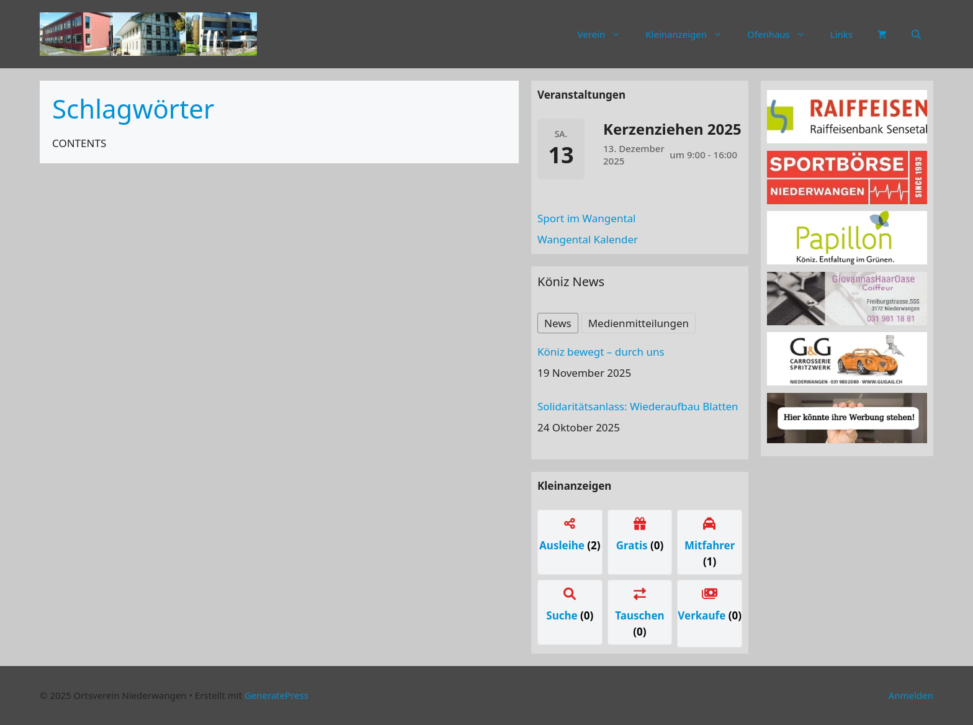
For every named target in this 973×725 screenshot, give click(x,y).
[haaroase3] (847, 321)
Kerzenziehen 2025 (672, 129)
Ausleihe (563, 545)
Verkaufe (703, 615)
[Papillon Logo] (847, 260)
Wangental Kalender (587, 239)
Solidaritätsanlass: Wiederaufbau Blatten (637, 406)
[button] (916, 34)
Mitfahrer (709, 545)
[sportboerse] (847, 200)
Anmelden (911, 695)
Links (841, 34)
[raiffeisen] (847, 139)
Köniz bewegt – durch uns (601, 351)
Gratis (633, 545)
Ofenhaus (782, 34)
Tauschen (639, 615)
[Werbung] (847, 439)
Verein (606, 34)
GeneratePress (276, 695)
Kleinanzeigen (690, 34)
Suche (563, 615)
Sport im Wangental (586, 218)
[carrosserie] (847, 381)
